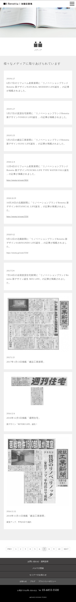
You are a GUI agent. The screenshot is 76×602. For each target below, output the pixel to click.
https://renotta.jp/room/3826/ (17, 180)
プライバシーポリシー (47, 581)
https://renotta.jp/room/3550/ (17, 217)
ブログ (32, 581)
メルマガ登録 (38, 568)
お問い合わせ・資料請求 (38, 562)
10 (59, 549)
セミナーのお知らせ (38, 575)
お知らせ (23, 581)
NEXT (66, 549)
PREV (9, 549)
